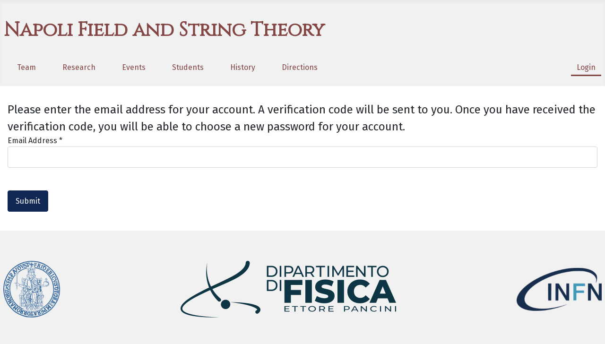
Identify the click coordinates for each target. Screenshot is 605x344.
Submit (28, 201)
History (242, 67)
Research (78, 67)
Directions (300, 67)
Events (134, 67)
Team (26, 67)
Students (188, 67)
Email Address (35, 140)
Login (586, 67)
